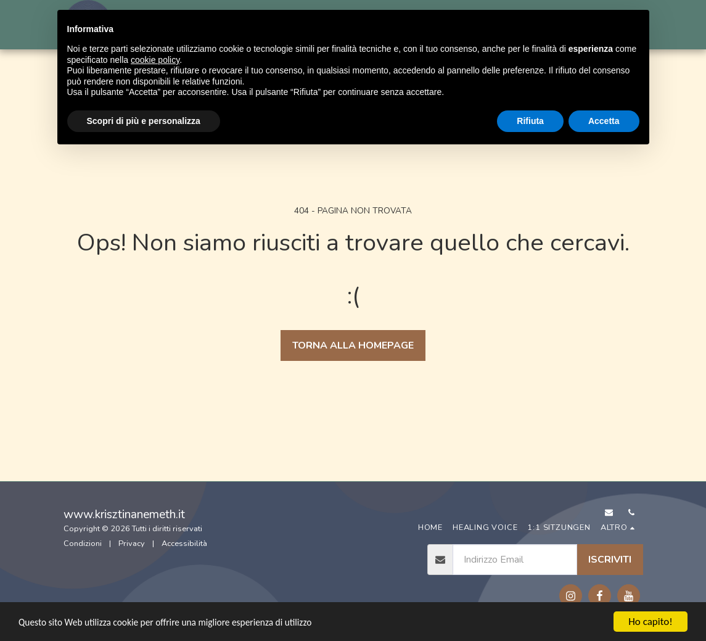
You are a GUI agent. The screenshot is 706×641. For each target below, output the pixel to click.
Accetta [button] (604, 121)
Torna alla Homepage (353, 345)
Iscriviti (609, 559)
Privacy (131, 543)
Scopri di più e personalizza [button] (143, 121)
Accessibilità (184, 543)
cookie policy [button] (155, 60)
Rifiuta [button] (530, 121)
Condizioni (83, 543)
